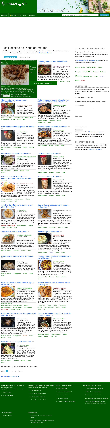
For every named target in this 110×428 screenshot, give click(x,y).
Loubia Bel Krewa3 (6, 303)
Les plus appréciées (25, 57)
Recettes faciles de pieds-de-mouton (87, 60)
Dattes (57, 145)
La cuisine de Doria (59, 319)
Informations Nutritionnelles (38, 415)
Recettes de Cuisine (45, 53)
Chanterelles (52, 227)
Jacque (3, 227)
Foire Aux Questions (63, 395)
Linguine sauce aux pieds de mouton (15, 153)
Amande (51, 277)
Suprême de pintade (43, 334)
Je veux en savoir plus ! (36, 390)
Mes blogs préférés (15, 15)
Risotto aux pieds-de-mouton (48, 232)
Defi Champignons (6, 117)
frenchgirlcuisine (22, 319)
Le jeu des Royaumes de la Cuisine (66, 401)
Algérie (55, 305)
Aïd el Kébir (4, 309)
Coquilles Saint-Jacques (8, 225)
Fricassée (52, 120)
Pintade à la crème (6, 199)
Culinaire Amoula (59, 130)
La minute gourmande (60, 105)
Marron (25, 335)
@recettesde (38, 400)
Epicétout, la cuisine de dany (62, 66)
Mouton (62, 81)
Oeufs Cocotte (29, 117)
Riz (56, 336)
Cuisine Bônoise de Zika (25, 288)
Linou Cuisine (22, 210)
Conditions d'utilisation (8, 395)
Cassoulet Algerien (15, 309)
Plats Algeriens (28, 307)
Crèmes (10, 201)
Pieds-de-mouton (18, 117)
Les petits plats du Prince (25, 105)
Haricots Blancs (17, 307)
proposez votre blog (95, 149)
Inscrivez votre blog (62, 388)
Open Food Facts (34, 420)
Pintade (28, 199)
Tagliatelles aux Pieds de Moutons (14, 232)
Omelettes (16, 360)
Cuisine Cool (88, 401)
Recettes (4, 15)
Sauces (3, 172)
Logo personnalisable (63, 398)
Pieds (68, 81)
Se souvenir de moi (81, 127)
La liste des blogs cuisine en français (94, 388)
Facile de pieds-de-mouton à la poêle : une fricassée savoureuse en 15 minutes (53, 101)
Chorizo (30, 225)
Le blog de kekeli (22, 132)
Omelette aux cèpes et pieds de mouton (16, 342)
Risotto (51, 252)
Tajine (49, 305)
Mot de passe (78, 116)
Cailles (31, 335)
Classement (32, 15)
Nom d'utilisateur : (79, 105)
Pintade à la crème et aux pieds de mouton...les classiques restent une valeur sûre (16, 178)
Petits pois (103, 72)
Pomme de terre (87, 76)
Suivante (20, 371)
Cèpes (29, 360)
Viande (83, 80)
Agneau (40, 307)
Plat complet (62, 305)
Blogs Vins (87, 395)
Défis (24, 15)
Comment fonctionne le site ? (65, 391)
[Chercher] (104, 15)
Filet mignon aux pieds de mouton (13, 63)
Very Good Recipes (7, 415)
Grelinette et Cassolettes (25, 235)
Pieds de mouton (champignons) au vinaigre (17, 127)
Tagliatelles (16, 250)
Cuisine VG (88, 398)
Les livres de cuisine (90, 391)
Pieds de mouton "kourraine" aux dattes (52, 127)
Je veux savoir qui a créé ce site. (38, 393)
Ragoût (26, 305)
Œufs (24, 119)
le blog (32, 400)
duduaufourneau (5, 86)
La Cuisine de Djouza (60, 288)
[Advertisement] (55, 31)
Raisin (57, 277)
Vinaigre (25, 147)
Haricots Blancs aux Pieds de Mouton (11, 305)
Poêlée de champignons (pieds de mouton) (17, 256)
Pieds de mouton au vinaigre (48, 153)
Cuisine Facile (41, 122)
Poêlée (31, 273)
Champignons (5, 119)
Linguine (15, 170)
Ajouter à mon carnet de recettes (43, 83)
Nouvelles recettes (10, 57)
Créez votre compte (95, 132)
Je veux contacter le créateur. (37, 396)
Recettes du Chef (59, 235)
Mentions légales (7, 392)
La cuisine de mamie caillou (25, 183)
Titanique (20, 261)
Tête (44, 309)
